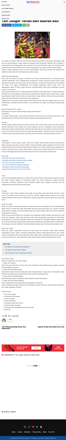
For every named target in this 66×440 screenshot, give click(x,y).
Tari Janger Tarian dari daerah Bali (30, 21)
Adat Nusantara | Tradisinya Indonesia (32, 438)
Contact (19, 432)
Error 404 (51, 432)
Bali (9, 316)
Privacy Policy (37, 432)
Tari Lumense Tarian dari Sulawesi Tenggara (15, 165)
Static (44, 432)
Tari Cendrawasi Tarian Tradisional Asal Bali (18, 253)
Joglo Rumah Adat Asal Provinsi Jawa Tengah (16, 169)
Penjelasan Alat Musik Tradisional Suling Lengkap (17, 160)
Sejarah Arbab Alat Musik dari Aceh (51, 327)
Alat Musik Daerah (7, 8)
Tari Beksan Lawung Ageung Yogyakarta (17, 247)
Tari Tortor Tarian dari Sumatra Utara (13, 162)
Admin (10, 319)
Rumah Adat (5, 18)
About (13, 432)
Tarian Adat (15, 316)
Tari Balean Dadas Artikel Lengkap (15, 250)
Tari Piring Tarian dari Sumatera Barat (13, 158)
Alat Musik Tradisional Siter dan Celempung (15, 167)
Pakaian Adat (6, 15)
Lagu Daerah (6, 12)
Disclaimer (27, 432)
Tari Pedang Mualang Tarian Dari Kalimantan (14, 327)
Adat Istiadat (6, 5)
